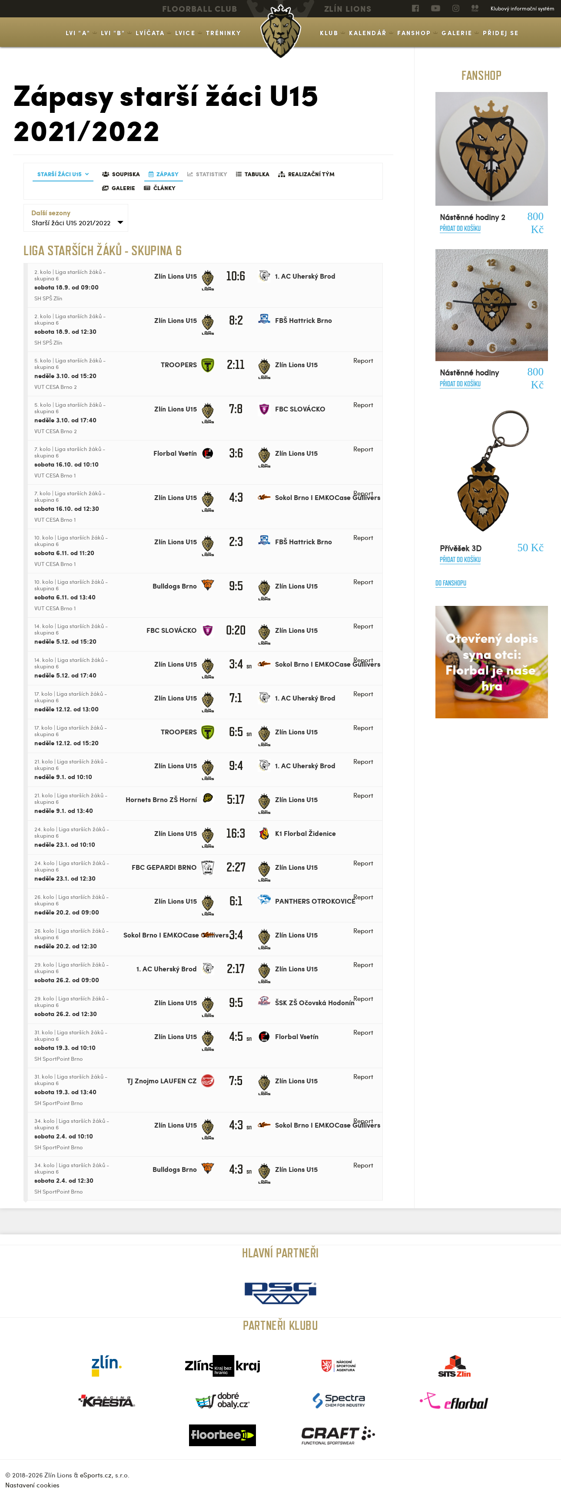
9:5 (236, 585)
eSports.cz (96, 1474)
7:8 (235, 408)
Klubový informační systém (522, 8)
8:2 (236, 320)
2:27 (236, 867)
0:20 (236, 630)
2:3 (236, 541)
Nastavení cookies (32, 1484)
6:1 (235, 900)
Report (363, 360)
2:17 (236, 968)
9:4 (236, 765)
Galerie (456, 32)
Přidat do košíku (460, 228)
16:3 (235, 833)
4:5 (236, 1036)
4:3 (236, 497)
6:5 (236, 731)
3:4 (236, 663)
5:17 (236, 799)
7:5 (235, 1080)
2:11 (236, 364)
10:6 (235, 275)
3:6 (236, 453)
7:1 (235, 697)
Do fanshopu (450, 583)
